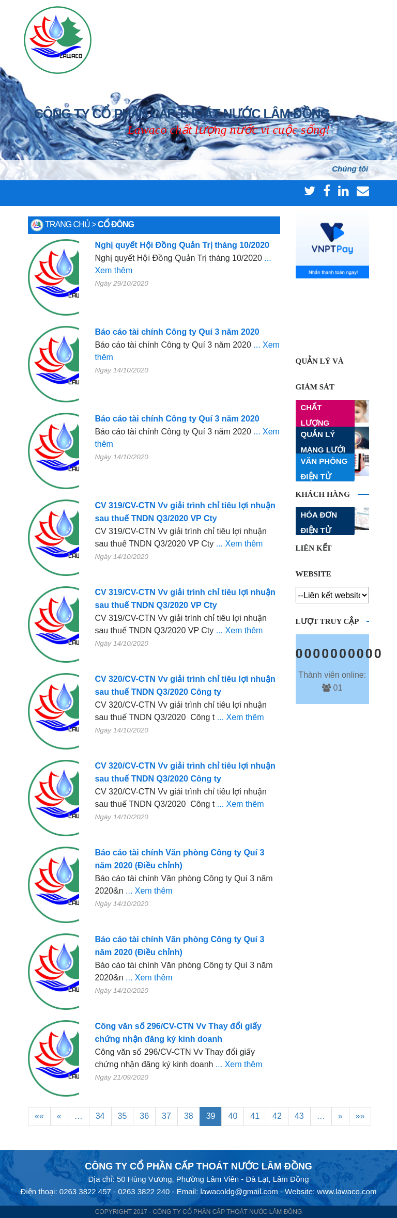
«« (39, 1116)
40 (232, 1116)
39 (211, 1116)
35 (122, 1116)
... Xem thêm (239, 543)
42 (277, 1116)
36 (144, 1116)
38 (188, 1116)
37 (166, 1116)
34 (100, 1116)
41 (254, 1116)
